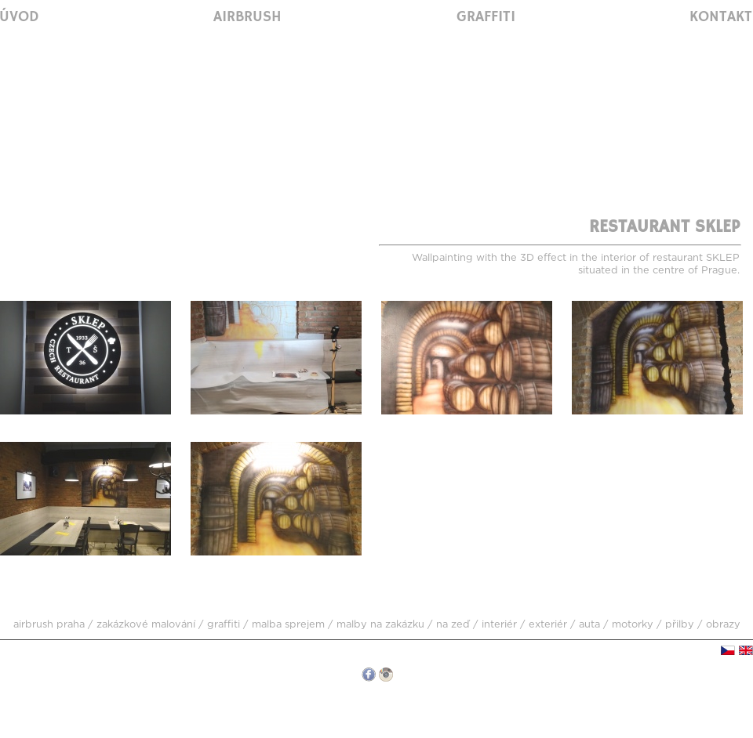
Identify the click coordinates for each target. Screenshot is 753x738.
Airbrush (247, 17)
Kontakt (720, 17)
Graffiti (486, 17)
